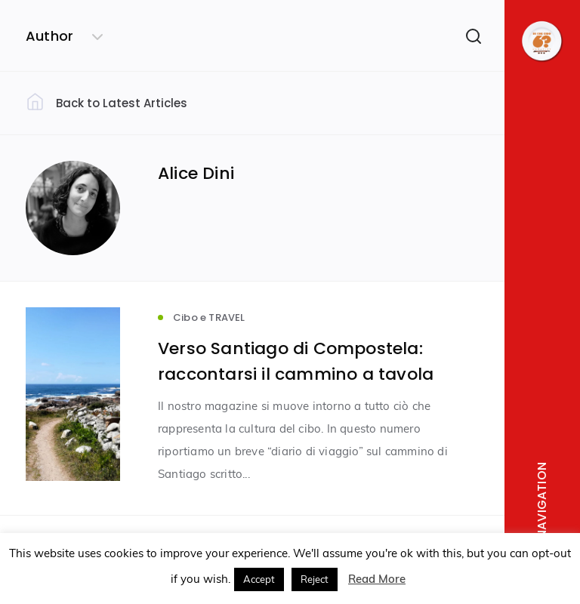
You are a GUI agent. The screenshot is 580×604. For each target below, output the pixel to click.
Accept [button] (259, 579)
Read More (377, 579)
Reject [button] (315, 579)
